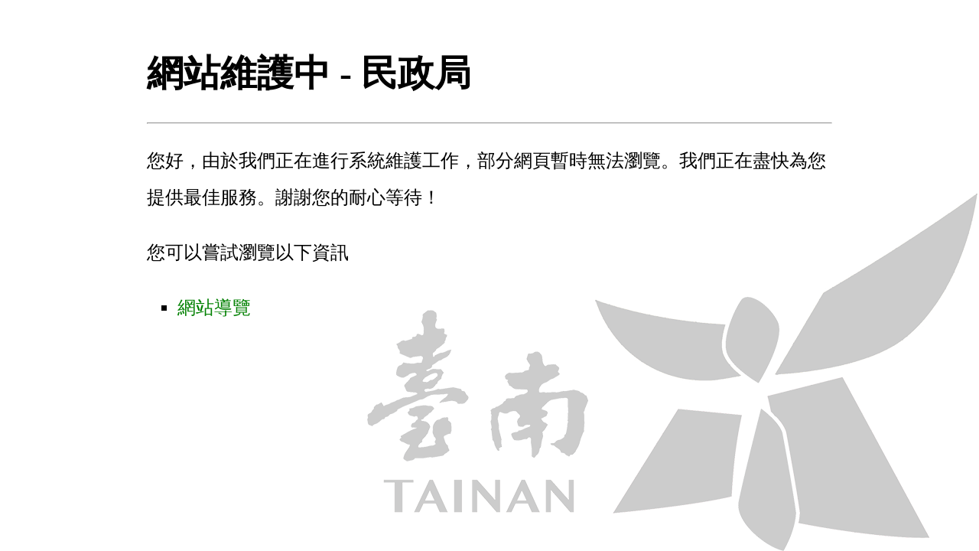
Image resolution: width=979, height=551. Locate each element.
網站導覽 (214, 308)
